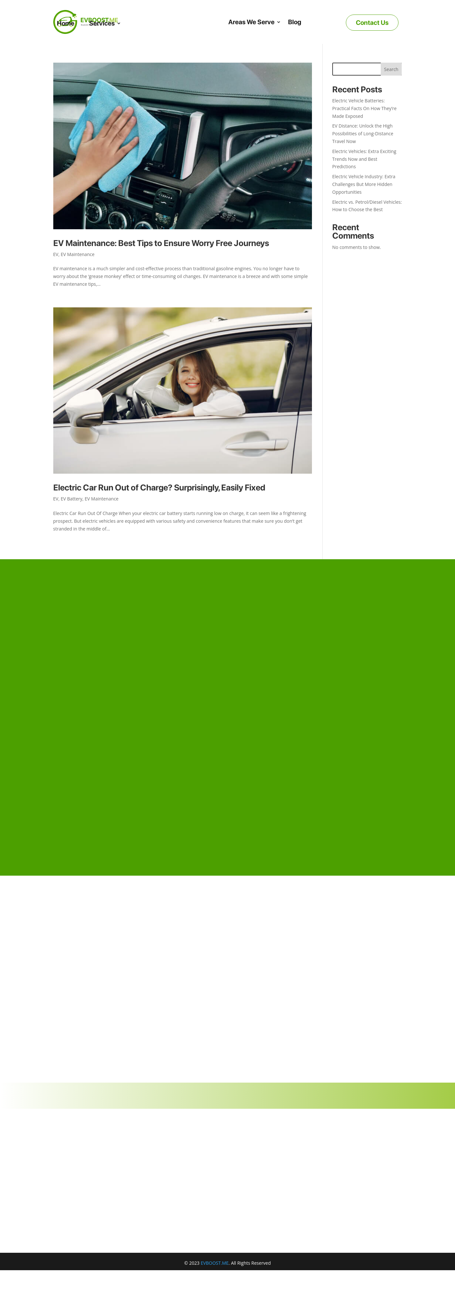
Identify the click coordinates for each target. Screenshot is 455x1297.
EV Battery (71, 499)
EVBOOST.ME (214, 1263)
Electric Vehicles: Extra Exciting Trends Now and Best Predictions (364, 159)
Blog (294, 22)
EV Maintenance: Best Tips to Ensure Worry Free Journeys (161, 243)
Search (391, 69)
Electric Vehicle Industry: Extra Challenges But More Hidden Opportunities (364, 184)
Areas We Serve (251, 22)
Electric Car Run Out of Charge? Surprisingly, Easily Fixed (159, 487)
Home (65, 23)
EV (55, 254)
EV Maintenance (78, 254)
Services (102, 23)
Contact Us (372, 22)
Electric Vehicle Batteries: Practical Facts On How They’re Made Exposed (364, 108)
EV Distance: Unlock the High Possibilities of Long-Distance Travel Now (362, 133)
